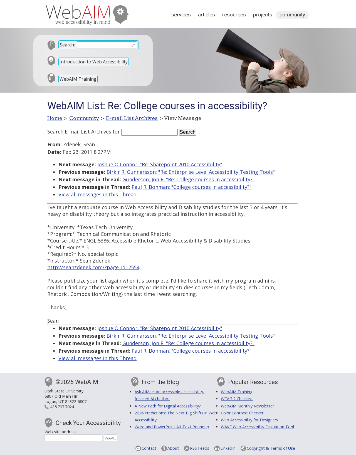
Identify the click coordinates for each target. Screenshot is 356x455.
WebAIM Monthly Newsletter (247, 406)
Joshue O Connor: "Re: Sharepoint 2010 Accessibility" (159, 164)
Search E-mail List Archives (79, 131)
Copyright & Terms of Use (271, 448)
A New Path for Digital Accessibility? (168, 406)
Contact (149, 448)
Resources (234, 14)
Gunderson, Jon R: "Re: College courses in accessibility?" (188, 179)
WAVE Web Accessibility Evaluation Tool (257, 426)
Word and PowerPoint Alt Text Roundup (172, 426)
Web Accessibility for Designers (249, 419)
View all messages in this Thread (97, 194)
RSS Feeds (199, 448)
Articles (206, 14)
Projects (262, 14)
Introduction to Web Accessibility (94, 62)
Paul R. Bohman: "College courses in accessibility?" (191, 187)
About (173, 448)
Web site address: (60, 431)
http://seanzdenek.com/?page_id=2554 (93, 267)
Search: (67, 45)
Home (55, 118)
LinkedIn (228, 448)
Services (181, 14)
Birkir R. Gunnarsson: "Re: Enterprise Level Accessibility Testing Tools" (191, 172)
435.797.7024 (62, 406)
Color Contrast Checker (242, 413)
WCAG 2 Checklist (237, 398)
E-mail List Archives (132, 118)
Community (292, 14)
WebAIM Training (78, 79)
